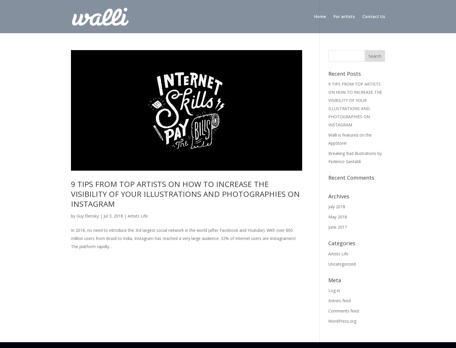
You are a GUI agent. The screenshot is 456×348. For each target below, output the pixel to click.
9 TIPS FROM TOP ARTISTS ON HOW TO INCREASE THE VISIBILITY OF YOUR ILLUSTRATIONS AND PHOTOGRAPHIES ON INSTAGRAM (185, 194)
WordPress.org (342, 321)
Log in (334, 290)
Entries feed (339, 300)
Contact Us (373, 17)
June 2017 (337, 227)
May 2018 (337, 217)
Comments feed (343, 311)
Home (320, 17)
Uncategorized (342, 264)
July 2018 (336, 206)
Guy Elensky (87, 216)
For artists (344, 17)
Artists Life (138, 216)
